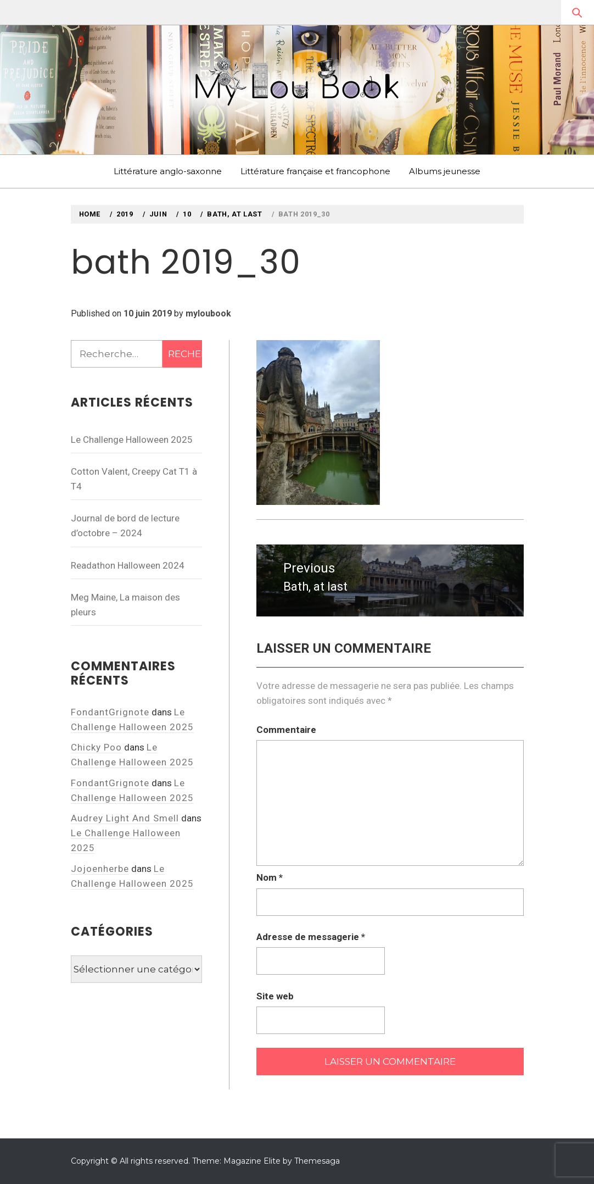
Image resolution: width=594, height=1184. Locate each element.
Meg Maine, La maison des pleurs (125, 605)
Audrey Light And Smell (125, 818)
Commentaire (286, 729)
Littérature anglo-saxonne (168, 171)
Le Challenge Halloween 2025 (132, 439)
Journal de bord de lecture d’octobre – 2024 (125, 525)
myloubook (208, 313)
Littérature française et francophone (315, 171)
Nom (269, 877)
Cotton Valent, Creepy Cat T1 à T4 (134, 479)
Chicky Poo (96, 747)
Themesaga (317, 1161)
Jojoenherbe (100, 868)
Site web (275, 996)
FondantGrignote (110, 712)
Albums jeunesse (444, 171)
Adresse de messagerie (310, 936)
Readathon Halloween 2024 (127, 565)
